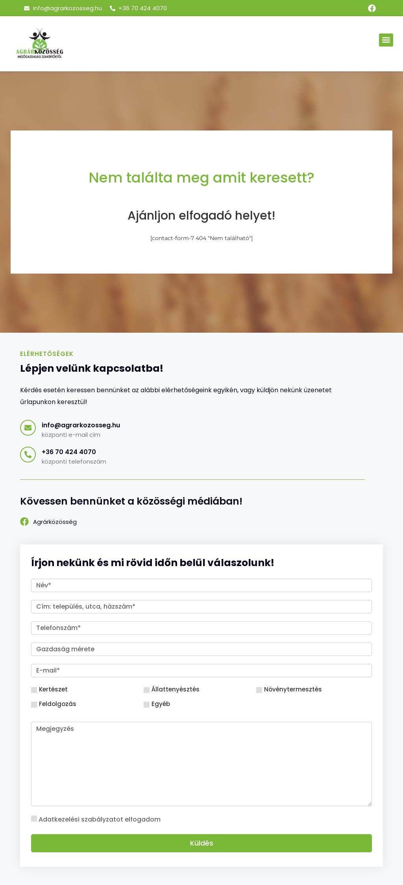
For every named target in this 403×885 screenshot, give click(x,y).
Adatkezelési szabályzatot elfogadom (100, 819)
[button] (386, 40)
